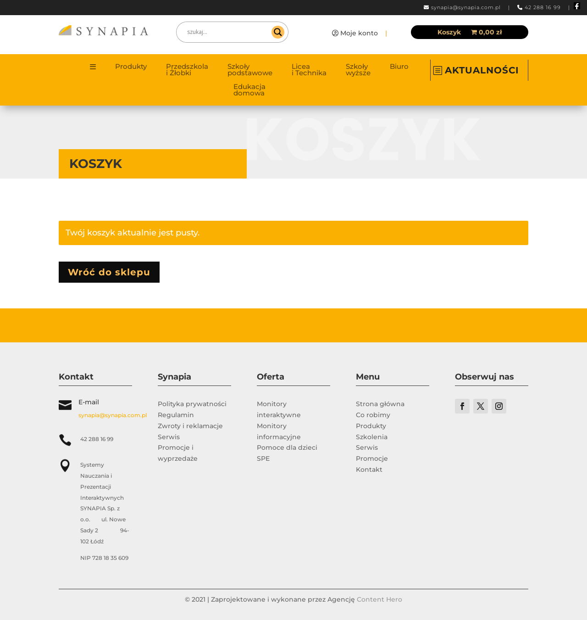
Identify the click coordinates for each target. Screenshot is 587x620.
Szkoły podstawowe (249, 70)
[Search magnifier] (277, 32)
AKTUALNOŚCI (482, 70)
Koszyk (449, 32)
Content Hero (379, 599)
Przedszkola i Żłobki (187, 70)
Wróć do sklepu (109, 272)
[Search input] (228, 32)
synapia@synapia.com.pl (466, 7)
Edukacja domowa (249, 90)
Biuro (399, 67)
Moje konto (359, 33)
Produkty (131, 67)
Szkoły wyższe (358, 70)
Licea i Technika (309, 70)
